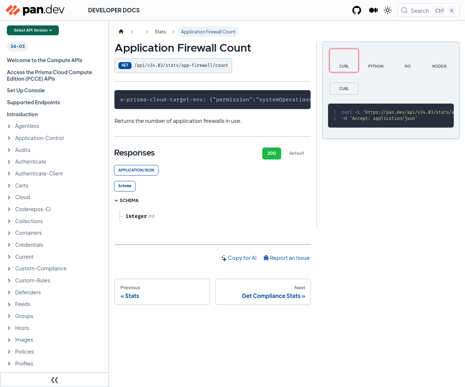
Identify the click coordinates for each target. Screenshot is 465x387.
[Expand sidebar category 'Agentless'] (9, 126)
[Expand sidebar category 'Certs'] (9, 185)
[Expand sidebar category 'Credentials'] (9, 244)
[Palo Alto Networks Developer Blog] (373, 10)
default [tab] (296, 153)
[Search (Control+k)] (428, 10)
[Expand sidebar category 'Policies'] (9, 351)
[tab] (125, 186)
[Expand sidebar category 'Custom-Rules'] (9, 280)
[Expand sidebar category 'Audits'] (9, 150)
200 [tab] (271, 153)
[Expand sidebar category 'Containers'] (9, 233)
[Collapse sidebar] (54, 379)
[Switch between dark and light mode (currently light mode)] (387, 10)
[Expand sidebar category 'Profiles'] (9, 363)
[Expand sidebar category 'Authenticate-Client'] (9, 173)
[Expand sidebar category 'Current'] (9, 256)
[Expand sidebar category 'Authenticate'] (9, 162)
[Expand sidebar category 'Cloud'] (9, 197)
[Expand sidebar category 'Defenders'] (9, 292)
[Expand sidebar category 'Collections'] (9, 221)
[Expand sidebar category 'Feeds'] (9, 304)
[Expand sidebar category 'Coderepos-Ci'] (9, 209)
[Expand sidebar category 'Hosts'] (9, 328)
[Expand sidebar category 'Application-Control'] (9, 138)
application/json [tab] (136, 170)
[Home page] (121, 31)
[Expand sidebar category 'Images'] (9, 340)
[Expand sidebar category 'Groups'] (9, 316)
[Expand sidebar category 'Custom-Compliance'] (9, 268)
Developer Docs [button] (114, 10)
